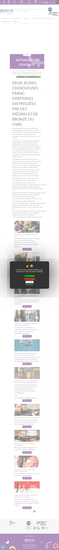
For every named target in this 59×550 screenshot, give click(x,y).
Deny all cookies (29, 279)
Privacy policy (29, 284)
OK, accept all (29, 276)
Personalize (29, 282)
